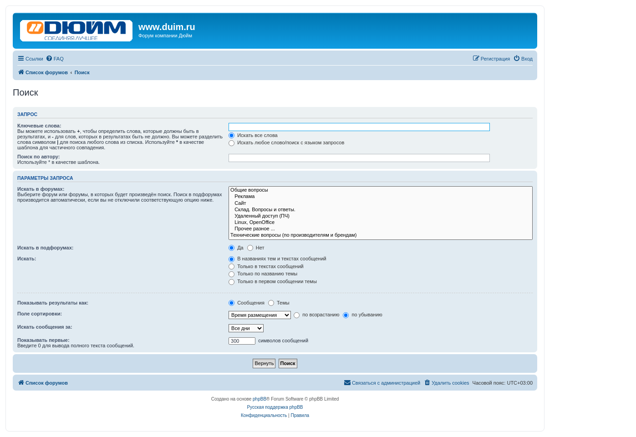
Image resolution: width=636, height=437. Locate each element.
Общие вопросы (380, 190)
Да (236, 247)
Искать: (26, 258)
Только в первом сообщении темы (273, 281)
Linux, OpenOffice (380, 222)
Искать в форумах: (40, 189)
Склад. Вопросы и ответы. (380, 210)
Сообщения (247, 302)
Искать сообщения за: (44, 327)
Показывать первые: (43, 340)
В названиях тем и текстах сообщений (277, 258)
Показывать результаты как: (52, 302)
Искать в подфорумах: (45, 247)
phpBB (259, 398)
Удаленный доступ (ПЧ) (380, 216)
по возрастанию (316, 314)
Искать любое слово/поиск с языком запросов (286, 142)
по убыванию (362, 314)
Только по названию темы (263, 273)
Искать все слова (253, 135)
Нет (256, 247)
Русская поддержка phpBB (275, 407)
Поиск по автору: (38, 156)
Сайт (380, 203)
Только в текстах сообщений (266, 266)
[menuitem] (55, 58)
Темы (279, 302)
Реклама (380, 196)
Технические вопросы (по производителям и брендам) (380, 235)
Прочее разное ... (380, 229)
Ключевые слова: (39, 125)
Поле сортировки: (39, 313)
